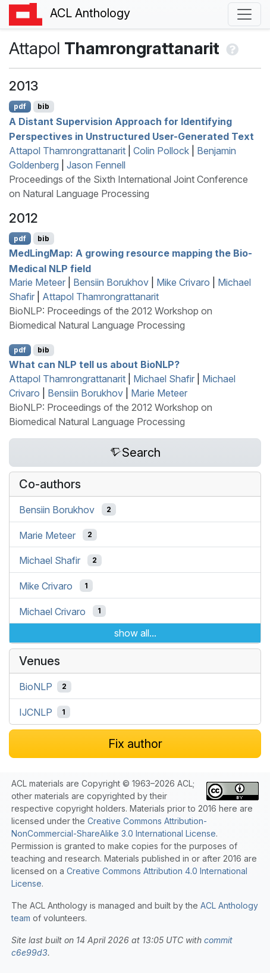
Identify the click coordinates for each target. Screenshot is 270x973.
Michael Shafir (163, 379)
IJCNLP (35, 712)
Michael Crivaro (52, 611)
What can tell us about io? (94, 364)
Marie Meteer (37, 282)
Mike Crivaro (183, 282)
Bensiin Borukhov (111, 282)
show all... (135, 633)
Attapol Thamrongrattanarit (67, 151)
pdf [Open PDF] (20, 106)
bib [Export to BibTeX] (43, 106)
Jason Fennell (96, 165)
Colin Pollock (161, 151)
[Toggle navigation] (244, 14)
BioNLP (35, 687)
